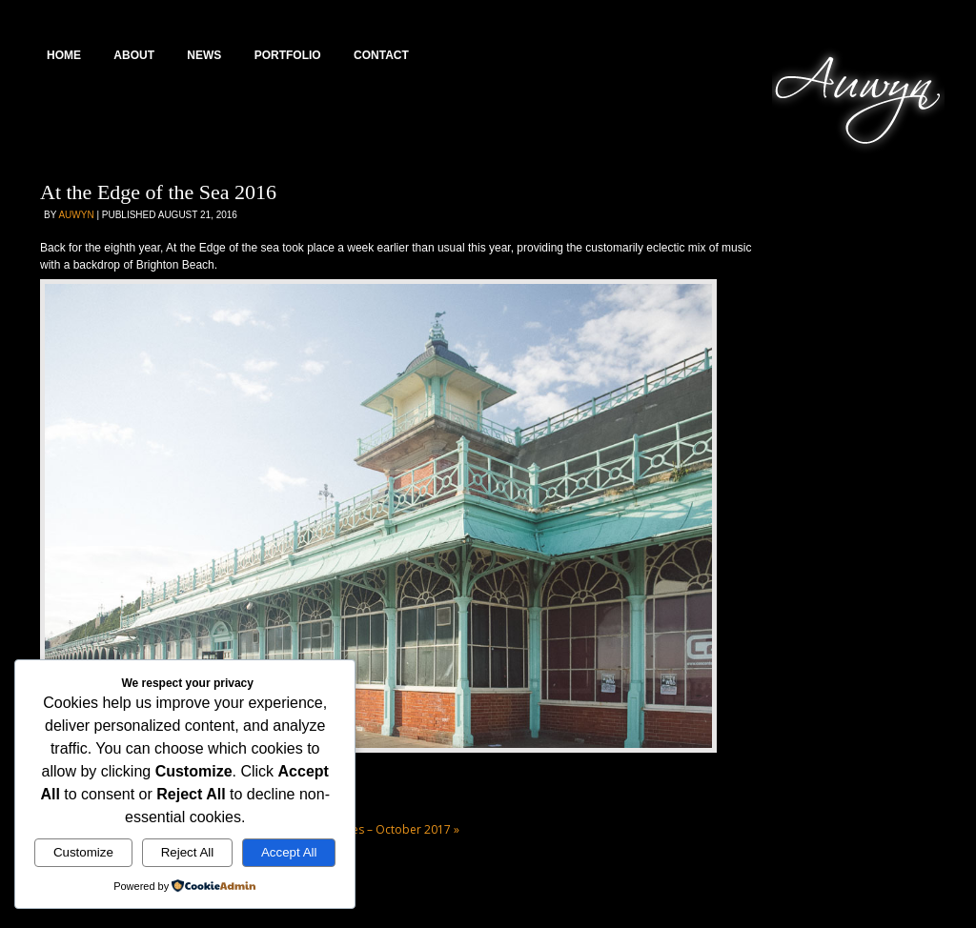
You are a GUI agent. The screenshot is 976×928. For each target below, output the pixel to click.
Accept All (289, 852)
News (204, 55)
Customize (83, 852)
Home (64, 55)
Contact (381, 55)
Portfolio (287, 55)
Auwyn (75, 215)
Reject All (187, 852)
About (133, 55)
